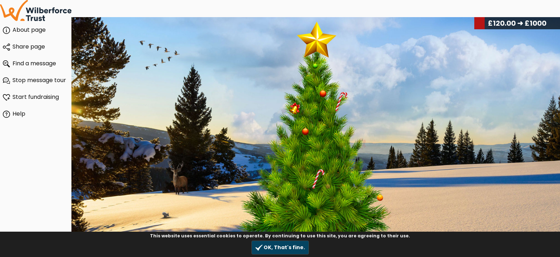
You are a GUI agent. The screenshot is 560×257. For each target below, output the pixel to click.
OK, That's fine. (280, 247)
